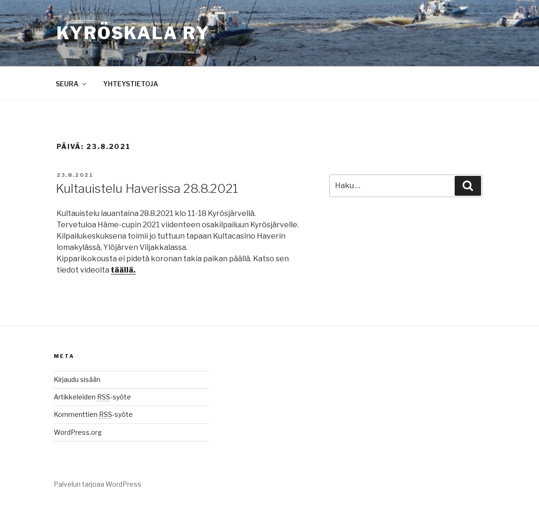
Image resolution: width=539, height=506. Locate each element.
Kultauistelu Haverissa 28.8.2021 (147, 188)
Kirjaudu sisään (77, 379)
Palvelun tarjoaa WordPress (97, 484)
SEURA (72, 84)
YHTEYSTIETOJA (130, 84)
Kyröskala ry (133, 33)
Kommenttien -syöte (93, 414)
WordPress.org (78, 432)
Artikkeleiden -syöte (92, 397)
